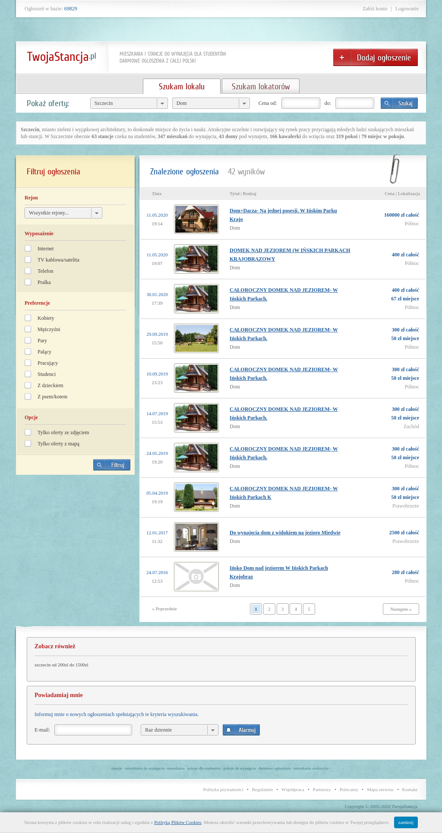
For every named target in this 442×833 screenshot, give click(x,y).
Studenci (47, 374)
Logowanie (407, 9)
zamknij (406, 822)
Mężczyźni (49, 329)
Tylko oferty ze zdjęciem (63, 432)
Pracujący (48, 363)
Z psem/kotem (52, 397)
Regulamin (262, 789)
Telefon (45, 271)
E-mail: (42, 730)
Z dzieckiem (50, 385)
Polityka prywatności (223, 789)
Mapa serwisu (380, 789)
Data (156, 193)
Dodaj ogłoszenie (375, 57)
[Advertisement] (75, 542)
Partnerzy (322, 789)
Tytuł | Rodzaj (243, 193)
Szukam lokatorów (261, 86)
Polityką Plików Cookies (177, 822)
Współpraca (292, 789)
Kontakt (409, 789)
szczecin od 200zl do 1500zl (61, 664)
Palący (44, 352)
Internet (46, 249)
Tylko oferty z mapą (58, 444)
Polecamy (349, 789)
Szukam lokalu (182, 86)
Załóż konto (375, 9)
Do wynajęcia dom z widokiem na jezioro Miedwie (285, 533)
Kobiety (46, 318)
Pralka (44, 282)
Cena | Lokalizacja (402, 193)
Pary (42, 341)
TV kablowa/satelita (58, 260)
